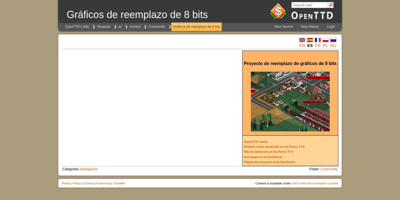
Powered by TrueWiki (110, 183)
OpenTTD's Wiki (77, 27)
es (120, 27)
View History (310, 27)
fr (318, 45)
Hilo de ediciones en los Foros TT (267, 151)
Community (156, 27)
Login (331, 27)
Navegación (89, 169)
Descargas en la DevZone (262, 157)
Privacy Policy (71, 183)
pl (325, 45)
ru (333, 45)
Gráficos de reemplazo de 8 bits (196, 27)
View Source (283, 27)
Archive (135, 27)
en (302, 45)
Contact (88, 183)
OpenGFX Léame (256, 141)
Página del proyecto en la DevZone (268, 162)
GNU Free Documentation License (315, 183)
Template (104, 27)
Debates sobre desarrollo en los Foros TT (273, 146)
